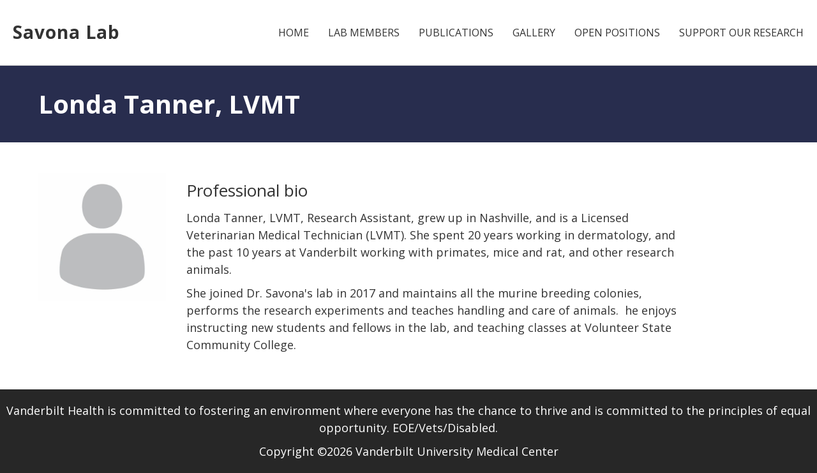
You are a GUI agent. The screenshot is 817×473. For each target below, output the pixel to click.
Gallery (534, 33)
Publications (456, 33)
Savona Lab (66, 32)
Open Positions (617, 33)
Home (293, 33)
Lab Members (364, 33)
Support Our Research (741, 33)
